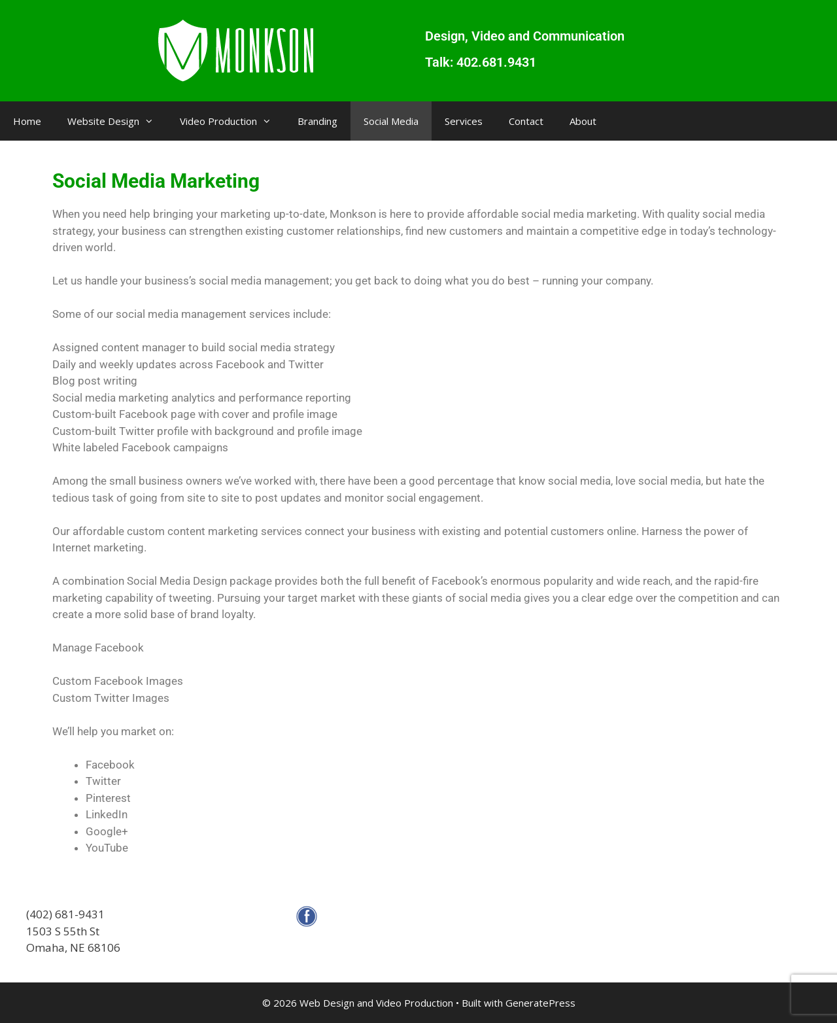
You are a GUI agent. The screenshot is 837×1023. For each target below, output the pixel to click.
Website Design (117, 121)
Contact (526, 121)
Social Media (391, 121)
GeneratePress (540, 1002)
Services (464, 121)
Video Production (232, 121)
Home (27, 121)
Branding (317, 121)
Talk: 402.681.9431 (480, 62)
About (583, 121)
